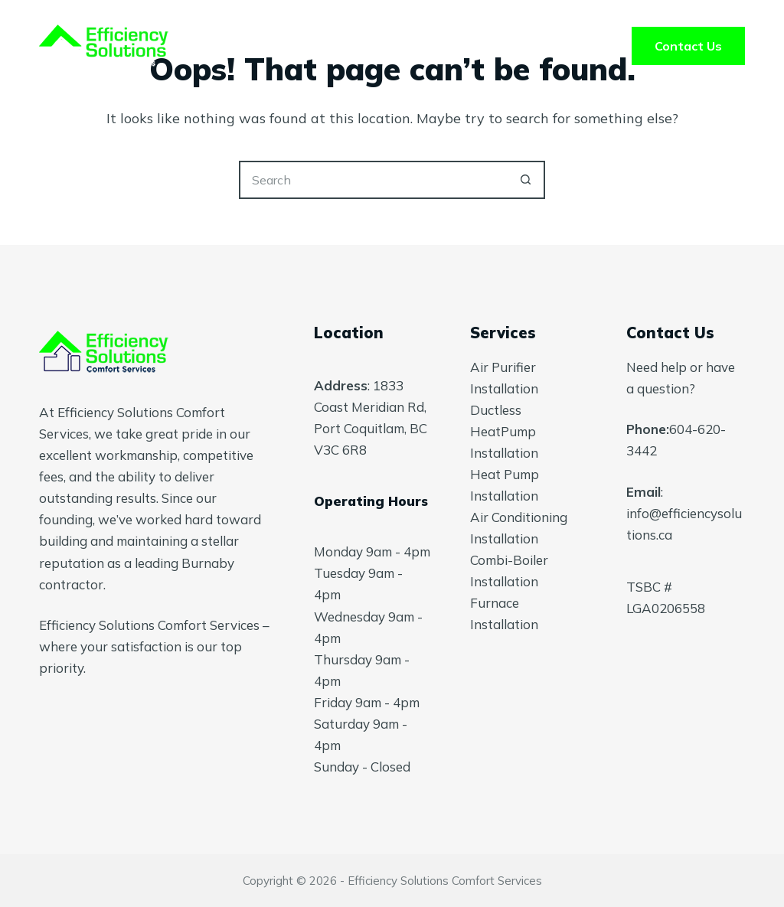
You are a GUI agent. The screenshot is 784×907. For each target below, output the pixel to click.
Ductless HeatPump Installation (504, 431)
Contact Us (688, 46)
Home (203, 46)
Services (297, 46)
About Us (404, 46)
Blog (582, 46)
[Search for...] (373, 180)
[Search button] (526, 180)
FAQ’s (500, 46)
